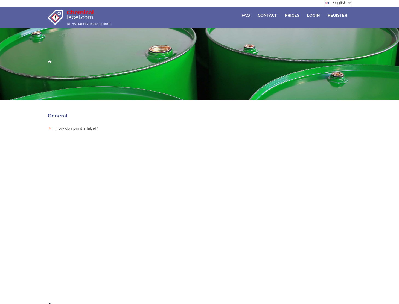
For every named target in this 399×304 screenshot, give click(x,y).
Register (337, 15)
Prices (292, 15)
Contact (267, 15)
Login (313, 15)
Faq (245, 15)
